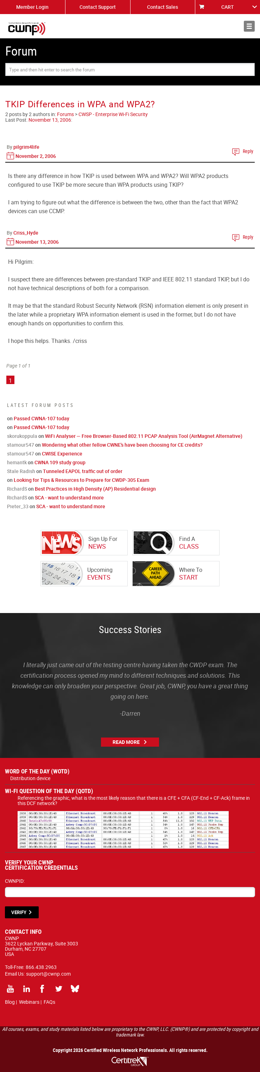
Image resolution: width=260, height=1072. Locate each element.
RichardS (17, 488)
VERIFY (18, 912)
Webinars (29, 1001)
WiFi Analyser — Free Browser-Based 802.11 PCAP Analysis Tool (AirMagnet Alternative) (143, 436)
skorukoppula (22, 436)
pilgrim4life (26, 146)
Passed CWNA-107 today (41, 418)
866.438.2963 (41, 967)
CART (227, 7)
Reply (248, 151)
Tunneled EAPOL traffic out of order (82, 471)
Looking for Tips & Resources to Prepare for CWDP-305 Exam (81, 480)
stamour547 (20, 444)
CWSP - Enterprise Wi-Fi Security (113, 114)
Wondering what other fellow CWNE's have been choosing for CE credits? (122, 444)
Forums (65, 114)
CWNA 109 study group (59, 462)
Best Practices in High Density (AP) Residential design (95, 488)
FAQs (49, 1001)
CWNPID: (15, 881)
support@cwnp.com (48, 973)
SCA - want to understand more (69, 497)
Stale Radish (21, 471)
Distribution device (30, 778)
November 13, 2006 (49, 119)
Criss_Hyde (25, 232)
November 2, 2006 (35, 156)
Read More (126, 742)
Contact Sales (162, 7)
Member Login (32, 7)
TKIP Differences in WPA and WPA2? (80, 104)
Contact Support (98, 7)
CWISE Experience (62, 453)
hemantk (17, 462)
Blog (10, 1001)
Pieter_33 (17, 506)
